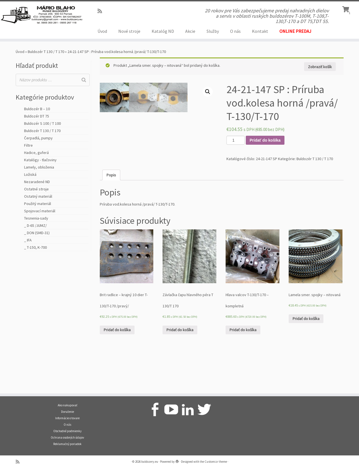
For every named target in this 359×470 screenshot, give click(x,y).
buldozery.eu (149, 462)
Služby (213, 31)
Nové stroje (129, 31)
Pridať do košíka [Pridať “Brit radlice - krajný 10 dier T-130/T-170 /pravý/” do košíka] (117, 367)
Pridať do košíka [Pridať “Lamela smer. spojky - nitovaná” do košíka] (306, 356)
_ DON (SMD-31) (37, 232)
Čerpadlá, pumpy (38, 137)
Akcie (190, 31)
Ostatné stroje (36, 189)
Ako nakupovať (67, 405)
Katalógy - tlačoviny (40, 159)
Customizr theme (216, 462)
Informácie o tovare (67, 418)
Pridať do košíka (265, 140)
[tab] (111, 213)
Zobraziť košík (320, 66)
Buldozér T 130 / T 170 (46, 51)
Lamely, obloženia (39, 167)
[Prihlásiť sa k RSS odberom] (102, 11)
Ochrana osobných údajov (67, 437)
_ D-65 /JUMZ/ (35, 225)
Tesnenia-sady (36, 218)
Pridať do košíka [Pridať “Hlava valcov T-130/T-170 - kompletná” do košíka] (243, 367)
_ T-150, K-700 (35, 247)
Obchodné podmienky (67, 431)
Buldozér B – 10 (37, 108)
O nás (235, 31)
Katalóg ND (163, 31)
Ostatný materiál (38, 196)
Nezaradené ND (37, 181)
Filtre (28, 145)
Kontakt (260, 31)
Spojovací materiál (39, 210)
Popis (111, 213)
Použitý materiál (37, 203)
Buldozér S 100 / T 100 (42, 123)
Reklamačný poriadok (67, 444)
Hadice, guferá (36, 152)
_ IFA (28, 240)
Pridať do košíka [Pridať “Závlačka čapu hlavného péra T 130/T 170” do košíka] (179, 367)
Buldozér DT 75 (36, 116)
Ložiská (30, 174)
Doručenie (67, 412)
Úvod (102, 31)
